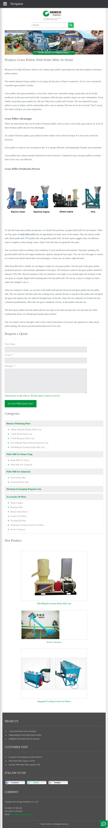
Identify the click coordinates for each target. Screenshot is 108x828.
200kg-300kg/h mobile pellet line (26, 429)
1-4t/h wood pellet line (21, 434)
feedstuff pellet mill (19, 482)
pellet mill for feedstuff (21, 465)
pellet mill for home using (19, 454)
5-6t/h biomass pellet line (22, 438)
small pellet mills (27, 234)
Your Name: (10, 344)
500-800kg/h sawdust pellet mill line (27, 447)
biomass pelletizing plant (18, 423)
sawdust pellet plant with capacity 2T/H (24, 765)
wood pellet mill (18, 478)
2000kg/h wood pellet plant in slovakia (24, 739)
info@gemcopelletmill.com (22, 814)
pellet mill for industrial (18, 472)
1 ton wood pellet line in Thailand (22, 731)
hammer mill (16, 507)
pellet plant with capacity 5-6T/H (22, 761)
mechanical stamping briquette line (23, 489)
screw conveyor (17, 529)
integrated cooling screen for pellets (27, 525)
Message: (10, 366)
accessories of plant (16, 497)
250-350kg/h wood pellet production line (29, 443)
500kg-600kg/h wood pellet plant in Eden (25, 735)
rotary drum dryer (19, 512)
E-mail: (9, 355)
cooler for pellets (18, 516)
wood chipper (16, 503)
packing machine (18, 520)
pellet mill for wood (19, 460)
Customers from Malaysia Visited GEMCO (25, 757)
